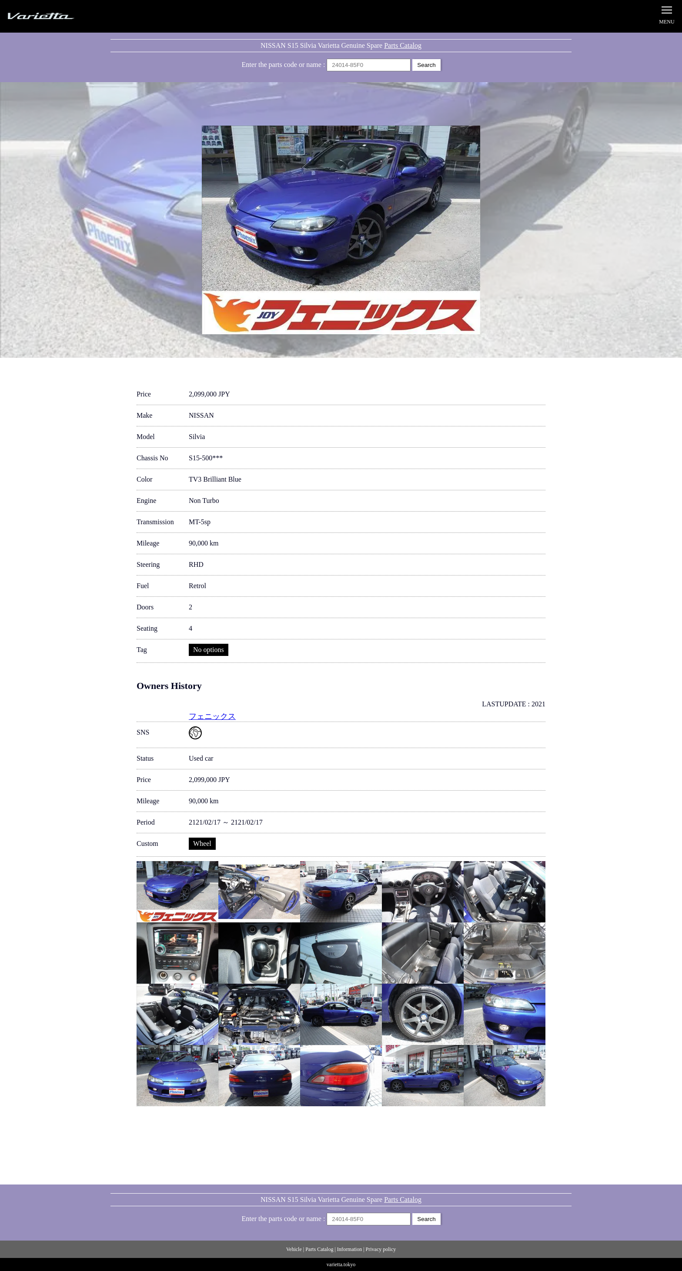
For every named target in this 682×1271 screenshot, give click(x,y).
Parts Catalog (402, 45)
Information (349, 1249)
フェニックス (212, 716)
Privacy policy (381, 1249)
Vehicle (294, 1249)
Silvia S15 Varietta (61, 16)
